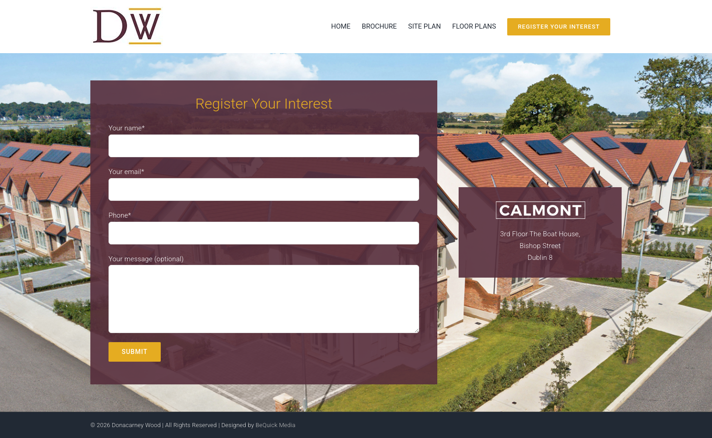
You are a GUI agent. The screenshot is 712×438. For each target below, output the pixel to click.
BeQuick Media (276, 425)
